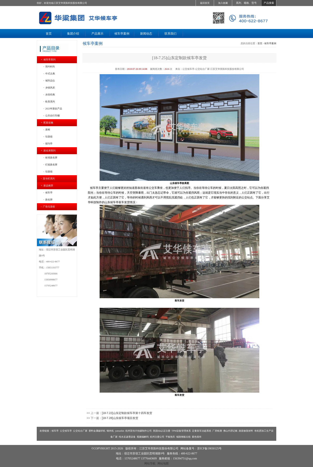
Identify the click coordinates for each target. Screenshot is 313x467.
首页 (260, 43)
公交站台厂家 (80, 430)
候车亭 (55, 430)
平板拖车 (170, 436)
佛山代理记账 (230, 430)
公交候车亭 (66, 430)
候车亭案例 (270, 43)
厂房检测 (217, 430)
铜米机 (110, 430)
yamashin (119, 430)
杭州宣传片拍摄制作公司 (138, 430)
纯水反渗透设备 (127, 436)
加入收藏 (223, 3)
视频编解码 (143, 436)
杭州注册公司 (157, 436)
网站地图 (163, 463)
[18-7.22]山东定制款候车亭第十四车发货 (127, 413)
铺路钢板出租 (183, 436)
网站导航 (150, 463)
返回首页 (205, 3)
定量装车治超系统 (201, 430)
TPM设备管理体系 (181, 430)
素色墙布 (196, 436)
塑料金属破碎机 (97, 430)
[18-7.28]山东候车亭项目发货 (120, 418)
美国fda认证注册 (161, 430)
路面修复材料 (246, 430)
